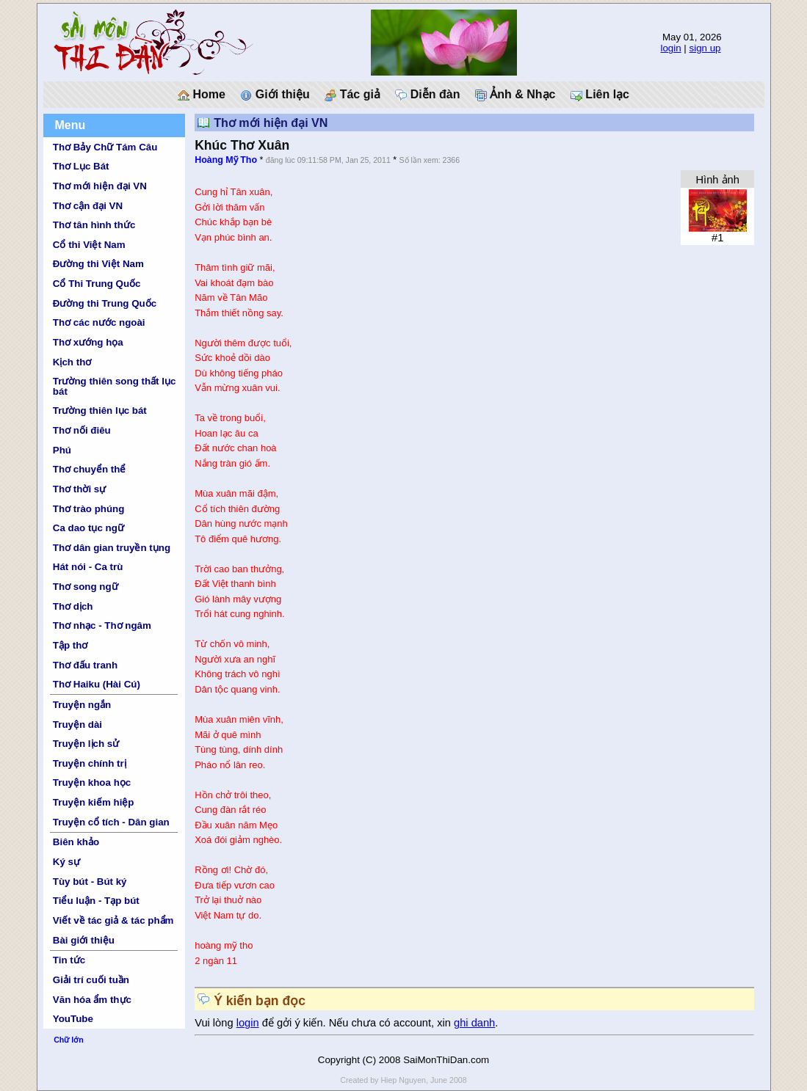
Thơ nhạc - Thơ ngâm (102, 625)
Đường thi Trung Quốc (104, 303)
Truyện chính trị (89, 763)
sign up (705, 48)
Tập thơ (70, 645)
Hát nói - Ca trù (88, 566)
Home (201, 94)
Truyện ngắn (82, 704)
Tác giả (352, 94)
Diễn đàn (427, 94)
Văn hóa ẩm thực (92, 999)
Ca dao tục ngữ (88, 527)
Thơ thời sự (79, 489)
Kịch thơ (72, 362)
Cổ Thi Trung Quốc (97, 283)
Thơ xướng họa (88, 342)
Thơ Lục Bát (81, 166)
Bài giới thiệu (84, 940)
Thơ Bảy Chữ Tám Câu (105, 147)
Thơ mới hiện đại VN (100, 185)
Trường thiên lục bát (100, 410)
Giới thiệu (275, 94)
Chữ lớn (69, 1039)
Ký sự (66, 861)
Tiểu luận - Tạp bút (96, 900)
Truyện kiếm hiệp (93, 802)
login (670, 48)
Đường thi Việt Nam (98, 263)
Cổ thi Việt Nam (89, 244)
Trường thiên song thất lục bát (114, 386)
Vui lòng (215, 1023)
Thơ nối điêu (82, 430)
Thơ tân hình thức (94, 224)
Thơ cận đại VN (88, 205)
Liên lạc (600, 94)
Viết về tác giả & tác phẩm (113, 920)
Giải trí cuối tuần (91, 979)
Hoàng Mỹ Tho (226, 160)
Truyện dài (77, 724)
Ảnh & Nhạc (515, 94)
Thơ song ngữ (85, 586)
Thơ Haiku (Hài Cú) (96, 684)
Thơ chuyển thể (89, 469)
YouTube (73, 1018)
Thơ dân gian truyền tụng (111, 547)
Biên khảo (76, 841)
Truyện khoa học (92, 782)
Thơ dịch (73, 606)
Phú (62, 450)
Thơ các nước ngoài (99, 322)
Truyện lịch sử (86, 743)
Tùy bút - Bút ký (90, 881)
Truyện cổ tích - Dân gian (111, 822)
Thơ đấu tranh (85, 665)
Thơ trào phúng (89, 508)
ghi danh (474, 1023)
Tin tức (69, 960)
